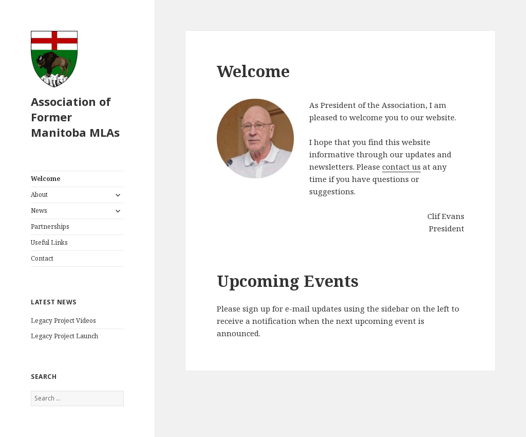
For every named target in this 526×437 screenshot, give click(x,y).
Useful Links (49, 242)
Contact (42, 258)
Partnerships (50, 226)
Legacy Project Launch (64, 336)
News (39, 210)
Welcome (45, 178)
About (39, 194)
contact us (401, 166)
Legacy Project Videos (63, 320)
